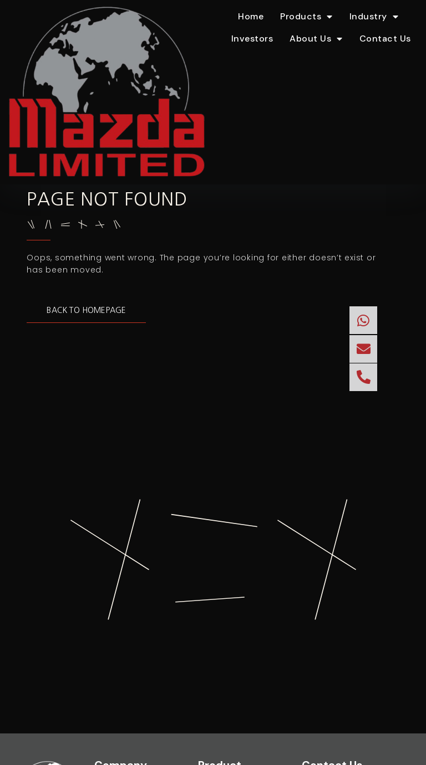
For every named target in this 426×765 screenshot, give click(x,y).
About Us (316, 39)
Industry (374, 17)
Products (306, 17)
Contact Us (385, 38)
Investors (252, 38)
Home (250, 16)
